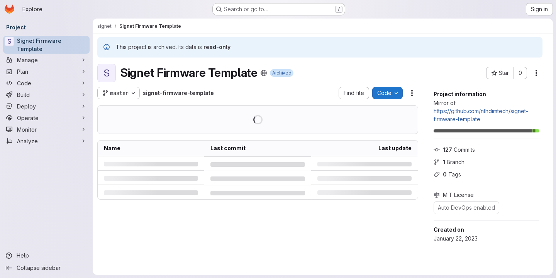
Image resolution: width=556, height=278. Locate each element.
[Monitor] (46, 129)
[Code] (46, 83)
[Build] (46, 94)
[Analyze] (46, 141)
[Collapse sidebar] (46, 268)
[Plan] (46, 71)
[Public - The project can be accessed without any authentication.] (264, 73)
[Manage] (46, 59)
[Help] (46, 255)
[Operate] (46, 117)
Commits (454, 149)
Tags (447, 174)
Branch (449, 162)
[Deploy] (46, 106)
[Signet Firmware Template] (46, 45)
